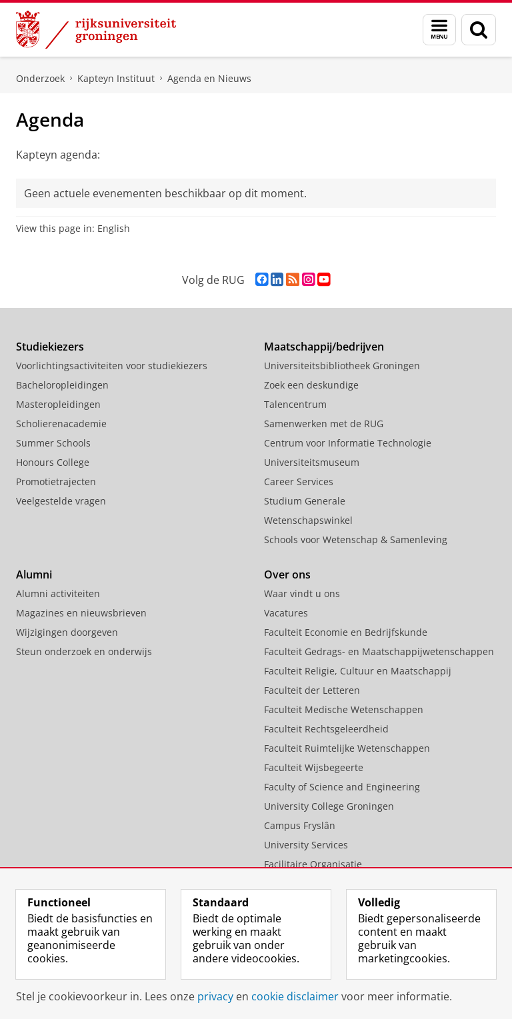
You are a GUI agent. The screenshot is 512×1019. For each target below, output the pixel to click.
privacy (215, 996)
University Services (306, 844)
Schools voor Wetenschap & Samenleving (355, 539)
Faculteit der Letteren (312, 690)
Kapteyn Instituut (116, 78)
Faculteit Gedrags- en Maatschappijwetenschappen (379, 651)
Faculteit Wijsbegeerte (313, 767)
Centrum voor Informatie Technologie (347, 443)
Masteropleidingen (58, 404)
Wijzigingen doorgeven (67, 632)
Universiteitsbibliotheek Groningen (342, 365)
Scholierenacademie (61, 423)
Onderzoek (40, 78)
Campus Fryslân (299, 825)
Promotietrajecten (56, 481)
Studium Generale (304, 501)
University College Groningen (329, 806)
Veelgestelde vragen (61, 501)
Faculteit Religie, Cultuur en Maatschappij (357, 670)
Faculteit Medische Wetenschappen (343, 709)
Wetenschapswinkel (308, 520)
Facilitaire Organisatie (313, 864)
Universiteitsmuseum (311, 462)
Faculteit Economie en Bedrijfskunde (345, 632)
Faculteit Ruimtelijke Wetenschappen (347, 748)
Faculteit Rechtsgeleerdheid (326, 728)
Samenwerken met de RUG (323, 423)
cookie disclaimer (295, 996)
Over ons (287, 574)
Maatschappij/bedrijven (324, 346)
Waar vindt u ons (302, 593)
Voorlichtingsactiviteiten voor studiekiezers (111, 365)
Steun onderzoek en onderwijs (84, 651)
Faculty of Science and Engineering (342, 786)
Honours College (52, 462)
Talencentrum (295, 404)
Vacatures (286, 612)
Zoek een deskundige (311, 385)
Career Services (298, 481)
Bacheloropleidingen (62, 385)
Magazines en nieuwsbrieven (81, 612)
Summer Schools (53, 443)
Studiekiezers (50, 346)
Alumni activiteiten (58, 593)
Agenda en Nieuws (209, 78)
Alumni (34, 574)
